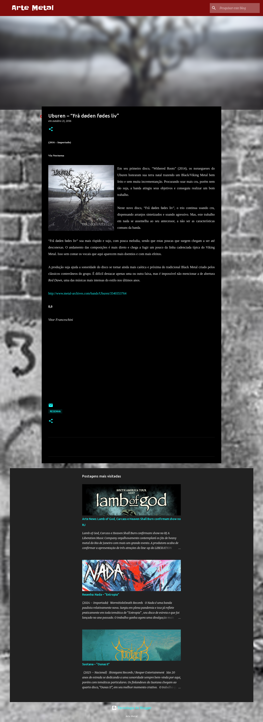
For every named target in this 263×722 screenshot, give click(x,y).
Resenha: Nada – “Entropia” (100, 594)
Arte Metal (33, 8)
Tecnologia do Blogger (131, 708)
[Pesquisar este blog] (238, 8)
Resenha (55, 411)
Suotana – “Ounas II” (96, 664)
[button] (50, 129)
